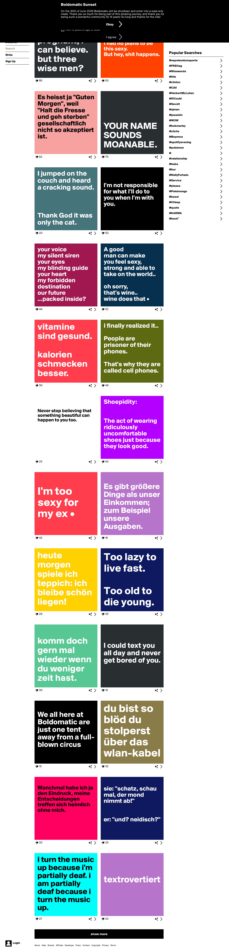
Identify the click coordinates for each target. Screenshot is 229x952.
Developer (69, 945)
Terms (113, 945)
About (37, 945)
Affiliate (59, 945)
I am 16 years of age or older (83, 29)
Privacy (105, 945)
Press (78, 945)
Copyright (96, 945)
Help (44, 945)
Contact (86, 945)
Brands (51, 945)
